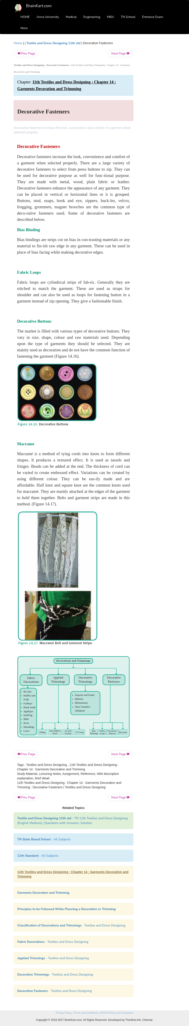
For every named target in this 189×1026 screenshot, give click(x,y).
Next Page (120, 53)
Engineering (92, 17)
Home (18, 43)
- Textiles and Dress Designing (71, 925)
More (24, 28)
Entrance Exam (152, 17)
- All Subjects (43, 839)
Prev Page (26, 53)
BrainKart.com (39, 6)
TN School (128, 17)
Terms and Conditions (86, 1013)
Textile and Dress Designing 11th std (53, 43)
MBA (110, 17)
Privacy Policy (64, 1013)
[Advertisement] (158, 108)
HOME (25, 17)
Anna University (48, 17)
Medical (71, 17)
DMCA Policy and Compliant (116, 1013)
